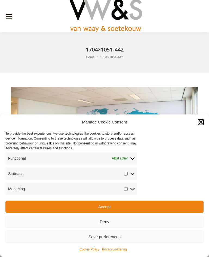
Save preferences (104, 236)
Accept (104, 206)
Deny (104, 221)
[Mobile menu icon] (8, 16)
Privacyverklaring (114, 249)
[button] (201, 122)
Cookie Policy (89, 249)
